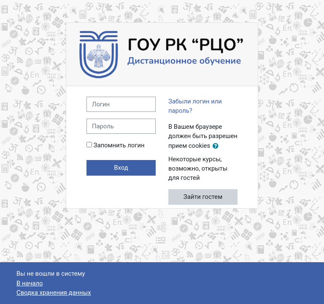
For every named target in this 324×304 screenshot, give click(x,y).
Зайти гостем (203, 197)
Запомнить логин (119, 145)
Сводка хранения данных (53, 292)
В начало (29, 283)
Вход (121, 167)
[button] (217, 146)
